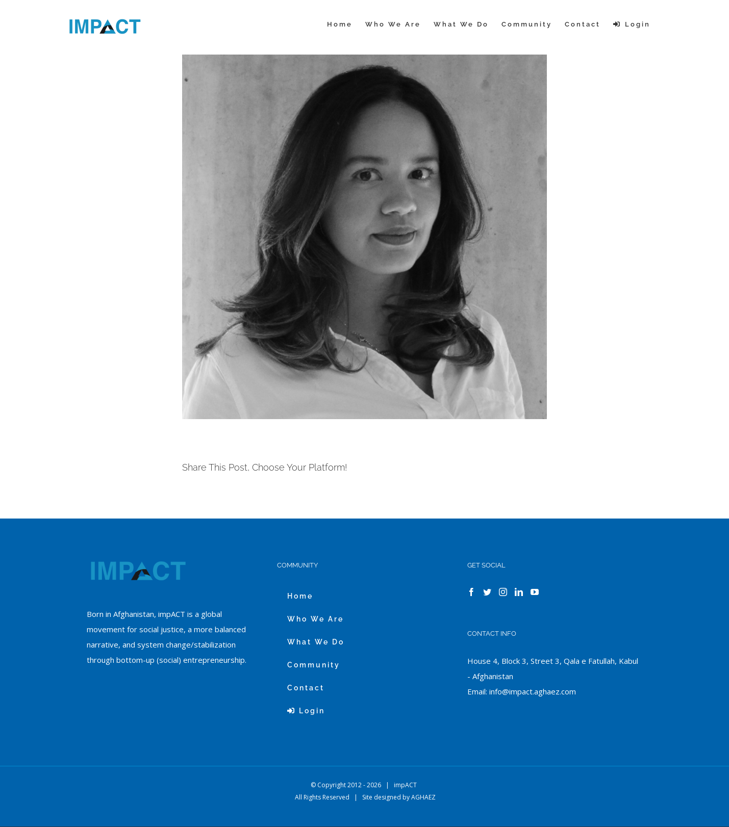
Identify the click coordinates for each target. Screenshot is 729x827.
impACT (405, 785)
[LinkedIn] (519, 592)
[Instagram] (503, 592)
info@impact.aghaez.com (532, 691)
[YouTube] (535, 592)
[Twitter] (487, 592)
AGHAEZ (423, 797)
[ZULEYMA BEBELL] (364, 237)
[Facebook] (471, 592)
